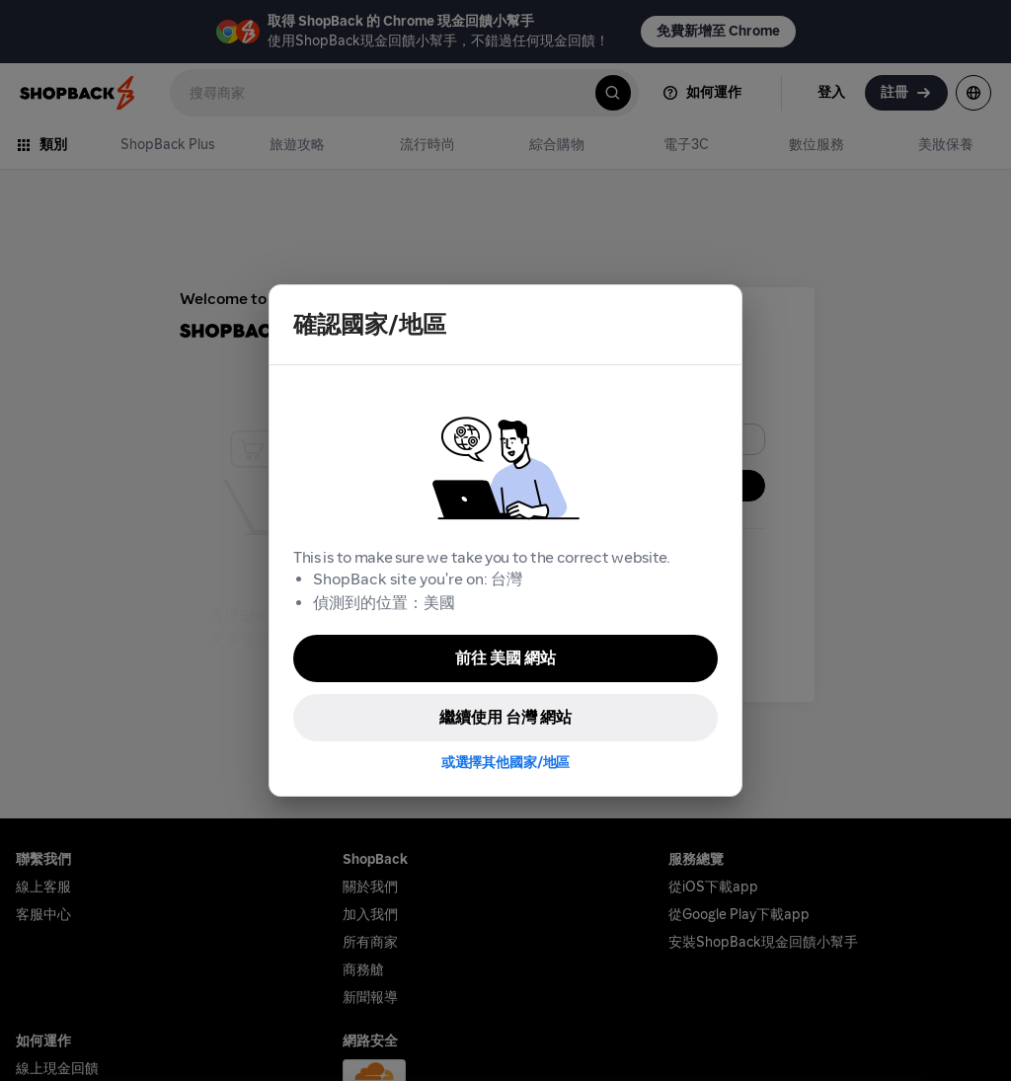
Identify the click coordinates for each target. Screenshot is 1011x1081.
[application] (959, 1029)
